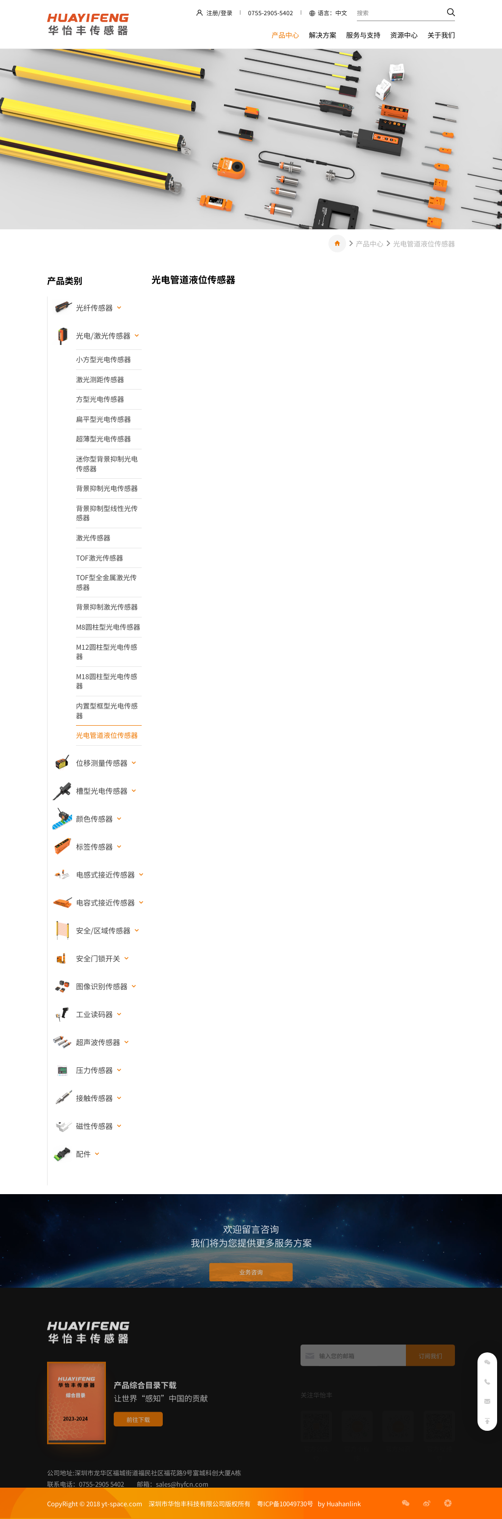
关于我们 (441, 35)
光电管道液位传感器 (424, 243)
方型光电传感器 (100, 399)
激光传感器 (93, 537)
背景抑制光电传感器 (107, 488)
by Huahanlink (337, 1503)
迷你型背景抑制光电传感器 (107, 463)
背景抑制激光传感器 (107, 607)
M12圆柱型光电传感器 (106, 652)
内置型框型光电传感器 (107, 710)
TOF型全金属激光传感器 (106, 582)
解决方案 (322, 35)
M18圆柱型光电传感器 (106, 681)
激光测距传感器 (100, 379)
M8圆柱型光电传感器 (108, 627)
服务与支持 (363, 35)
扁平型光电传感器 (103, 419)
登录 (226, 12)
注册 (212, 12)
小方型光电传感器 (103, 359)
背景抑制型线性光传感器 (107, 513)
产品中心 (285, 35)
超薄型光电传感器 (103, 438)
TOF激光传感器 (99, 558)
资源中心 (404, 35)
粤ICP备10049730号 (285, 1503)
